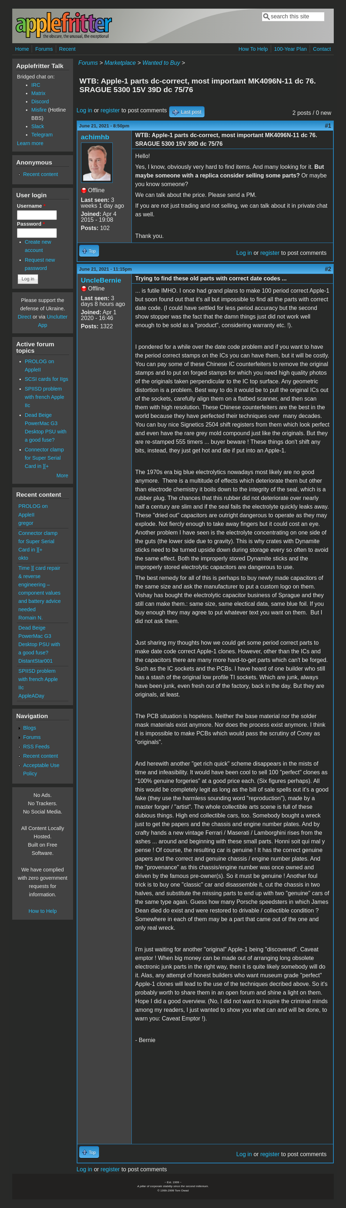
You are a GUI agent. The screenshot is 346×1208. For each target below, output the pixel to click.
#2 (328, 269)
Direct (24, 317)
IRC (35, 85)
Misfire (38, 110)
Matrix (38, 93)
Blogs (29, 728)
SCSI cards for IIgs (46, 379)
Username (31, 206)
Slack (37, 126)
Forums (44, 49)
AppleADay (31, 696)
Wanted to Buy (161, 63)
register (110, 110)
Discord (40, 101)
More (62, 475)
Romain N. (30, 618)
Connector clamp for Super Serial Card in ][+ (44, 458)
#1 (328, 126)
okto (23, 558)
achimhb (95, 137)
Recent (67, 49)
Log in (85, 110)
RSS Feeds (36, 746)
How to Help (42, 911)
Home (22, 49)
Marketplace (120, 63)
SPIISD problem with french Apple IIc (44, 397)
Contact (322, 49)
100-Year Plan (290, 49)
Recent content (40, 174)
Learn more (30, 143)
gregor (25, 523)
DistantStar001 (35, 661)
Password (31, 224)
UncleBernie (101, 280)
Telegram (42, 135)
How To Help (253, 49)
